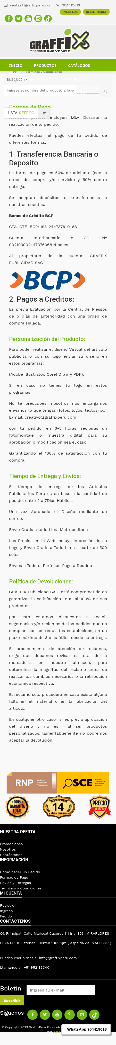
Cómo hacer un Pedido (20, 872)
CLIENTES (18, 92)
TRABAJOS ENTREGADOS (31, 79)
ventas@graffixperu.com (28, 5)
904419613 (68, 5)
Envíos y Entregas (15, 883)
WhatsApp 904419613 (87, 1029)
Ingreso (6, 911)
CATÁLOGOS (79, 65)
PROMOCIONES (79, 79)
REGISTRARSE (96, 12)
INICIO (15, 65)
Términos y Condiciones (21, 888)
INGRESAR (70, 12)
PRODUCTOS (45, 65)
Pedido (6, 916)
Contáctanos (11, 855)
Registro (7, 905)
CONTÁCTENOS (73, 92)
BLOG (43, 92)
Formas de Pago (14, 877)
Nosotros (8, 849)
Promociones (11, 844)
